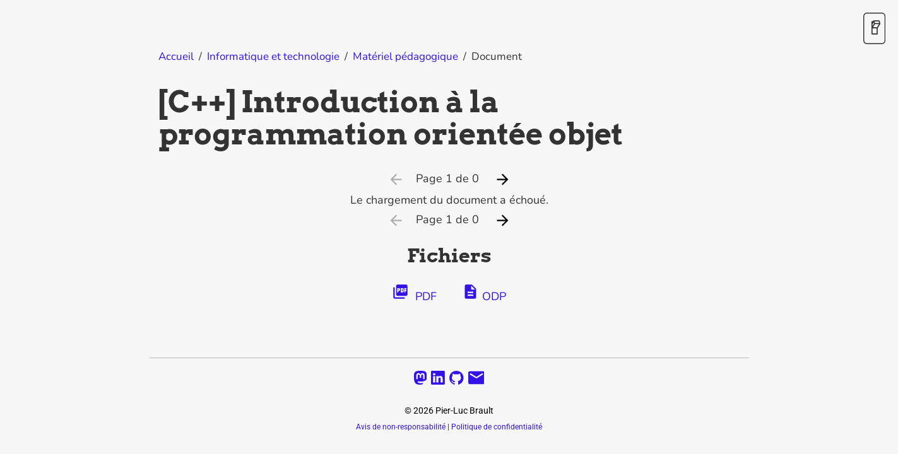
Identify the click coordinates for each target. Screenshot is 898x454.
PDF (414, 293)
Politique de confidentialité (496, 426)
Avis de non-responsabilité (401, 426)
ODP (484, 293)
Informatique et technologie (273, 56)
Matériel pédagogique (405, 56)
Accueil (176, 56)
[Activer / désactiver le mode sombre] (874, 29)
